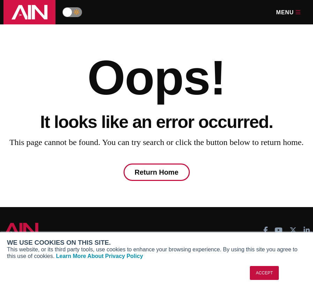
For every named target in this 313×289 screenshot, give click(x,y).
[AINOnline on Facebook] (265, 230)
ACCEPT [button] (264, 273)
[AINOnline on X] (293, 230)
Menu (288, 12)
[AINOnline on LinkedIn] (307, 230)
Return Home (157, 172)
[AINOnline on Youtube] (279, 230)
